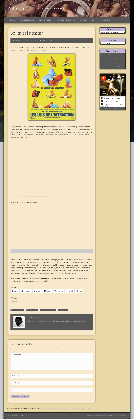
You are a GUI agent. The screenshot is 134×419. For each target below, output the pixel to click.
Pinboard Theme (99, 416)
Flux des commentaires (112, 63)
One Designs (111, 416)
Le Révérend (19, 41)
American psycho (17, 310)
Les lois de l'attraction (48, 310)
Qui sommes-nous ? (107, 20)
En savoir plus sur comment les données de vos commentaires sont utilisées (66, 409)
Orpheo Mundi (17, 8)
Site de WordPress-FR (113, 67)
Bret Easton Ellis (32, 310)
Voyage (76, 251)
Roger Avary (63, 310)
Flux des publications (113, 59)
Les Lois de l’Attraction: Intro (21, 197)
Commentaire (15, 355)
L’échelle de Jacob (87, 20)
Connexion (112, 55)
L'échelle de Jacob (116, 108)
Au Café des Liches (27, 20)
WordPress (122, 416)
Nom (15, 376)
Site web (14, 390)
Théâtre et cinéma (48, 41)
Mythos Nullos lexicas (66, 20)
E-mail (15, 383)
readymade (59, 251)
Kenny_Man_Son (42, 197)
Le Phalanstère (45, 20)
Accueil (12, 20)
